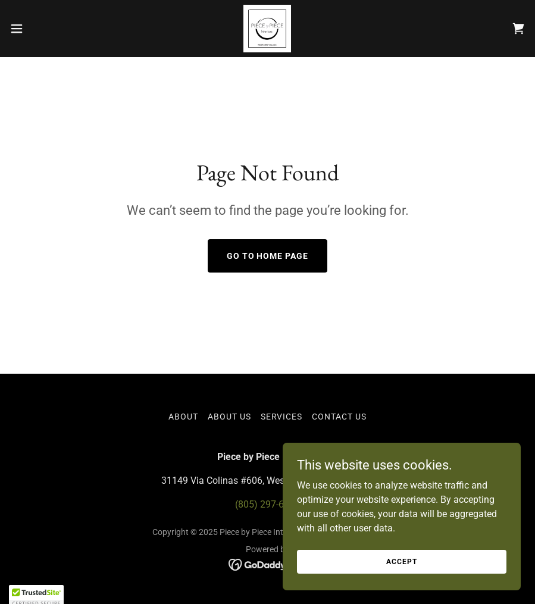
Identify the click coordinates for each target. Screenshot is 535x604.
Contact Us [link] (339, 416)
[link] (267, 28)
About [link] (183, 416)
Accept (401, 585)
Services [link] (282, 416)
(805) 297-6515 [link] (267, 504)
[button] (44, 28)
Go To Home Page (268, 256)
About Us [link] (229, 416)
